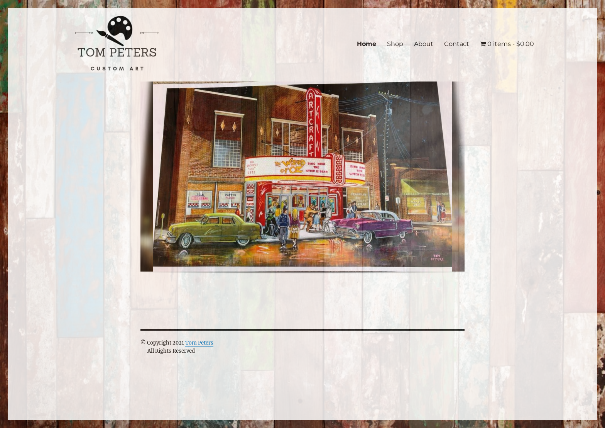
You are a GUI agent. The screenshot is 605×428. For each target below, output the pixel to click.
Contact (456, 44)
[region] (302, 184)
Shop (395, 44)
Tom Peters (199, 343)
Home (366, 44)
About (423, 44)
